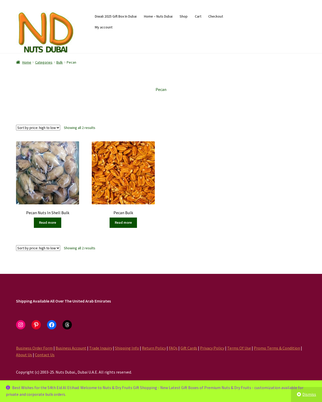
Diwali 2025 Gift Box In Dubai (116, 16)
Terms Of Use (239, 348)
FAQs (173, 348)
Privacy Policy (212, 348)
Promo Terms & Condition (277, 348)
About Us (24, 354)
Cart (198, 16)
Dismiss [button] (309, 394)
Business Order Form (34, 348)
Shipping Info (127, 348)
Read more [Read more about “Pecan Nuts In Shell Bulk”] (47, 222)
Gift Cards (188, 348)
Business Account (71, 348)
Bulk (59, 62)
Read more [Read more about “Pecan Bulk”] (123, 222)
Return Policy (154, 348)
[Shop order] (38, 127)
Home (26, 62)
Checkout (215, 16)
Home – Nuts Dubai (158, 16)
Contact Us (45, 354)
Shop (184, 16)
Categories (43, 62)
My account (103, 27)
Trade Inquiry (100, 348)
